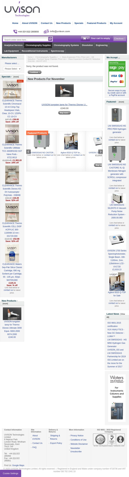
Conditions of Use (79, 440)
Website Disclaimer (79, 444)
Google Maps (18, 465)
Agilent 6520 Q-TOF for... (71, 153)
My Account (116, 23)
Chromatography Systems (66, 45)
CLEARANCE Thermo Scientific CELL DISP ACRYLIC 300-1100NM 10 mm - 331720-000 (12, 224)
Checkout (118, 38)
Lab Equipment (11, 51)
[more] (15, 77)
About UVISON (29, 23)
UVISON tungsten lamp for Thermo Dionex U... (64, 104)
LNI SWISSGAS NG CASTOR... (42, 153)
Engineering (102, 45)
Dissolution (87, 45)
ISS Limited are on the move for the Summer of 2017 (116, 363)
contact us (8, 290)
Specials (78, 23)
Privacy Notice (77, 435)
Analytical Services (13, 45)
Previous (30, 152)
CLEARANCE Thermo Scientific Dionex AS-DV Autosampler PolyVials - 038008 (12, 184)
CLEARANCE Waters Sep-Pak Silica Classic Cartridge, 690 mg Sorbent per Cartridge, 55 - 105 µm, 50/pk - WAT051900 (12, 266)
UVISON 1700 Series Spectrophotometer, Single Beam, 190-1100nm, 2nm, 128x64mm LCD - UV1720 (116, 253)
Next (99, 152)
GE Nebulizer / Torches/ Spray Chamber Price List (61, 58)
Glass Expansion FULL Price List (75, 57)
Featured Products (96, 23)
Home (15, 23)
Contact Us (47, 23)
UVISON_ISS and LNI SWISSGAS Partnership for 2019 (117, 353)
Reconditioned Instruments (35, 51)
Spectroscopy (57, 51)
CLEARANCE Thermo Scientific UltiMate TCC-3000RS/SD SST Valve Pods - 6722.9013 (12, 146)
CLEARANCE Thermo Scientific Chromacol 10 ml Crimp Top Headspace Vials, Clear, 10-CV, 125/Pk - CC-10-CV (12, 103)
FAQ (34, 447)
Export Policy (56, 443)
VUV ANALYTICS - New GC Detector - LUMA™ (116, 333)
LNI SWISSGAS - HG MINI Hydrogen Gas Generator (117, 343)
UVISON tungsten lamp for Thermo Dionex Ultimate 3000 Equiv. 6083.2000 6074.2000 (12, 323)
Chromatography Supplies (38, 45)
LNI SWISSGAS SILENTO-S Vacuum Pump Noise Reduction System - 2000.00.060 (117, 208)
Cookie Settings (10, 473)
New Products (63, 23)
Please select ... (12, 63)
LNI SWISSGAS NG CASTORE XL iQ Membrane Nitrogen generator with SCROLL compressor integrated (116, 167)
